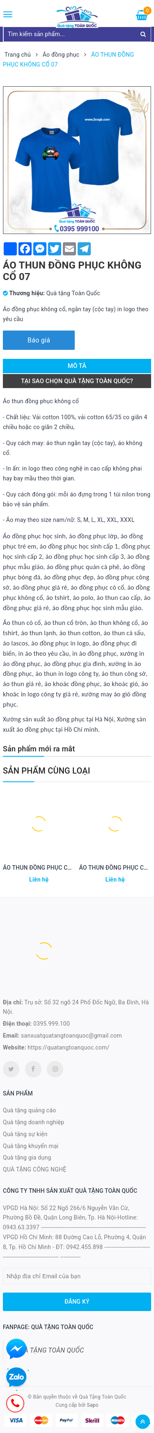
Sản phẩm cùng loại (46, 771)
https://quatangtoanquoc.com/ (68, 1047)
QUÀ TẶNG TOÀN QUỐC (50, 1350)
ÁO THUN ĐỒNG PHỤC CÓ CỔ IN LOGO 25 (58, 867)
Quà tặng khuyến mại (30, 1146)
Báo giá (39, 340)
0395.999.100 (51, 1023)
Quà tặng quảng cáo (29, 1110)
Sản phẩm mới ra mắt (39, 748)
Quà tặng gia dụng (27, 1157)
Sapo (92, 1405)
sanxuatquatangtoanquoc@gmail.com (71, 1035)
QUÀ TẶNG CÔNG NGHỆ (35, 1169)
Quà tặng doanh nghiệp (33, 1122)
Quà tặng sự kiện (25, 1134)
